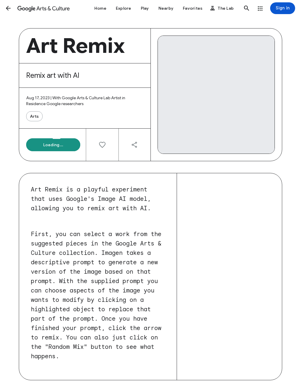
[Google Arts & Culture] (43, 8)
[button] (8, 8)
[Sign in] (282, 8)
